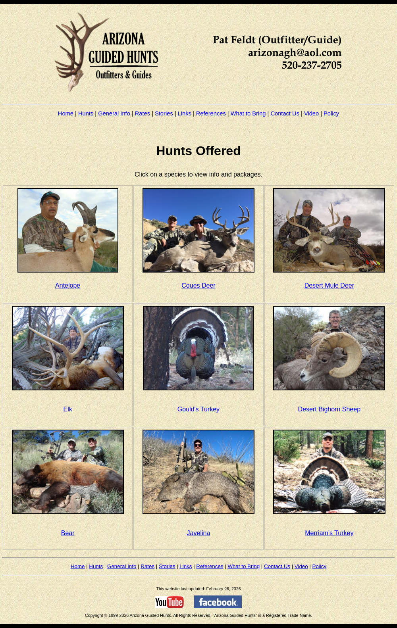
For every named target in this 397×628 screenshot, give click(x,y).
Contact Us (284, 113)
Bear (68, 533)
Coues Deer (198, 285)
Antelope (67, 285)
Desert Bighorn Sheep (329, 409)
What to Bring (248, 113)
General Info (114, 113)
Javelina (198, 533)
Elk (68, 409)
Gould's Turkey (198, 409)
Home (65, 113)
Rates (142, 113)
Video (311, 113)
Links (184, 113)
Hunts (85, 113)
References (211, 113)
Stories (164, 113)
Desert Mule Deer (329, 285)
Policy (331, 113)
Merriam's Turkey (329, 533)
